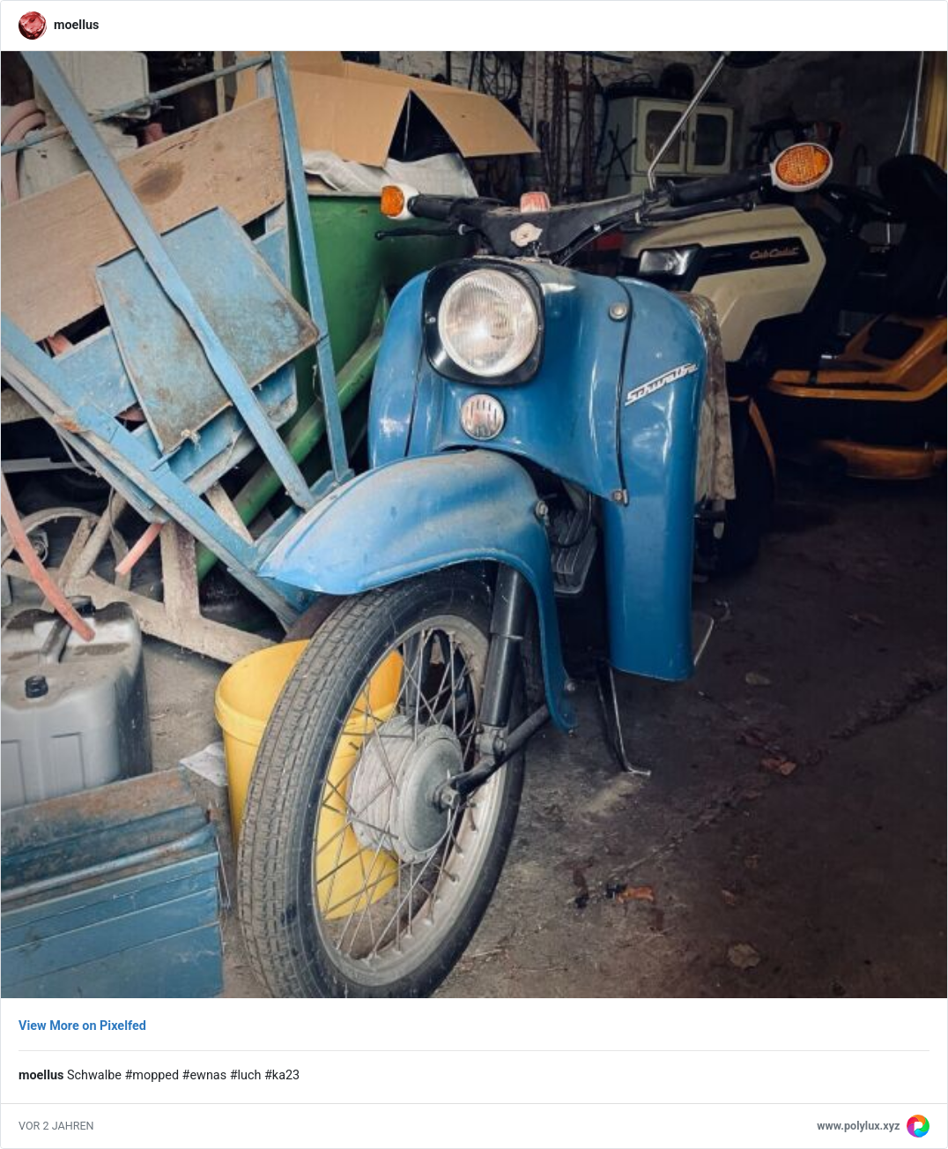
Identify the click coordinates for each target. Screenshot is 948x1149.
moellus (76, 25)
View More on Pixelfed (82, 1025)
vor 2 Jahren (56, 1125)
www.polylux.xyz (858, 1125)
